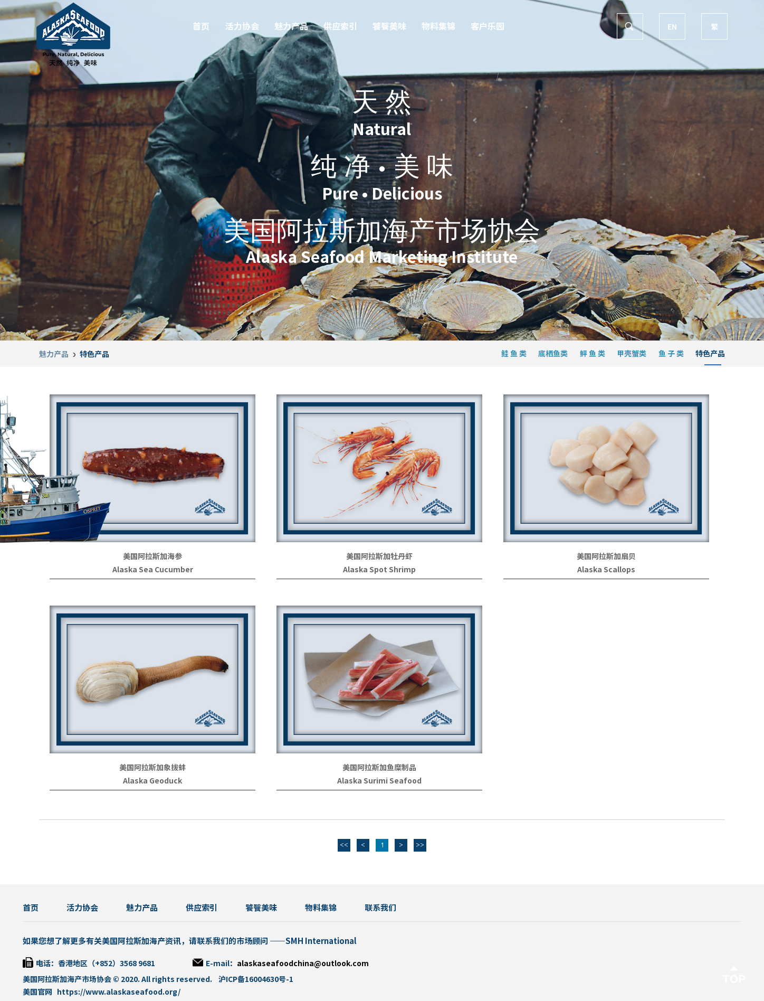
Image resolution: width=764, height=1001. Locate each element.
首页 (201, 26)
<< (344, 845)
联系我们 (380, 908)
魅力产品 (291, 26)
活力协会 (242, 26)
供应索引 (340, 26)
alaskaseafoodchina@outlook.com (303, 963)
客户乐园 (487, 26)
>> (420, 845)
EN (672, 27)
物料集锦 (438, 26)
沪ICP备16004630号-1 (255, 979)
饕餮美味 (389, 26)
